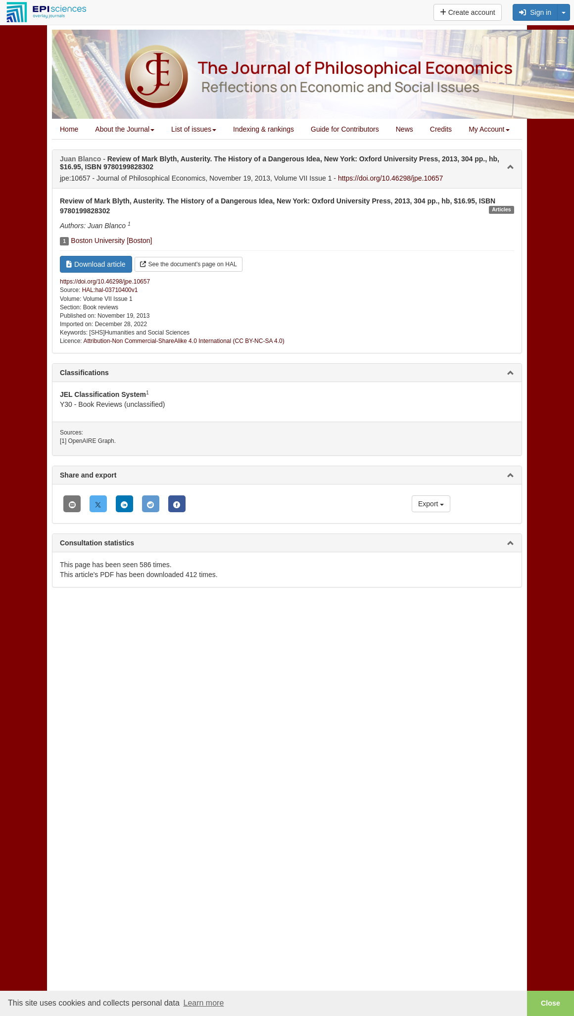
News (404, 129)
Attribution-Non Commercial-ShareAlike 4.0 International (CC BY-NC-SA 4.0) (183, 341)
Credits (441, 129)
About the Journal (124, 129)
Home (69, 129)
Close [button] (550, 1003)
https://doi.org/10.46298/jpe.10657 (390, 178)
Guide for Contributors (345, 129)
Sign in (535, 12)
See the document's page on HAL (188, 264)
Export (431, 504)
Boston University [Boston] (111, 240)
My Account (489, 129)
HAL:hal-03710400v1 (110, 290)
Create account (467, 12)
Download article (96, 264)
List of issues (193, 129)
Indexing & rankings (263, 129)
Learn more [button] (203, 1003)
